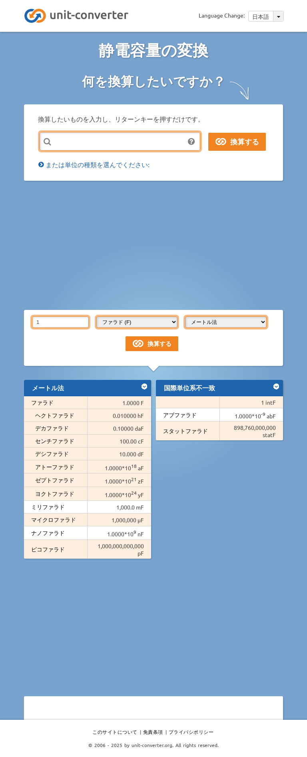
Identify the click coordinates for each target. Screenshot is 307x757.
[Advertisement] (165, 245)
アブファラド (180, 414)
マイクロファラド (53, 519)
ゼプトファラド (54, 479)
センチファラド (54, 440)
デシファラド (52, 453)
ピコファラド (48, 549)
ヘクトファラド (54, 415)
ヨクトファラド (54, 493)
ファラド (42, 402)
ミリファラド (48, 506)
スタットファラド (185, 430)
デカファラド (52, 427)
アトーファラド (54, 466)
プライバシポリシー (191, 732)
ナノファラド (48, 532)
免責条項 (153, 732)
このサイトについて (115, 732)
